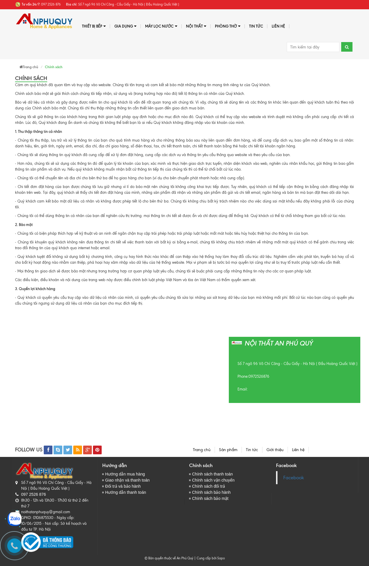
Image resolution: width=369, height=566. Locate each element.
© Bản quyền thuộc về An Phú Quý (169, 558)
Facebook (293, 477)
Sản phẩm (228, 449)
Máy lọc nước (161, 26)
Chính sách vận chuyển (213, 480)
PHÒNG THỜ (227, 26)
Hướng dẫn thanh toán (125, 492)
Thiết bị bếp (94, 26)
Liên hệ (278, 26)
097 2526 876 (33, 494)
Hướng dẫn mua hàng (125, 474)
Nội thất (196, 26)
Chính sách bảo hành (211, 492)
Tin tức (252, 449)
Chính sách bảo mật (210, 498)
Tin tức (256, 26)
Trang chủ (202, 449)
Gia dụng (125, 26)
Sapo (221, 558)
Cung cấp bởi (205, 558)
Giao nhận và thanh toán (127, 480)
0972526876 (259, 376)
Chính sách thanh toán (212, 474)
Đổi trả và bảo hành (123, 486)
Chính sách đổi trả (208, 486)
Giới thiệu (275, 449)
